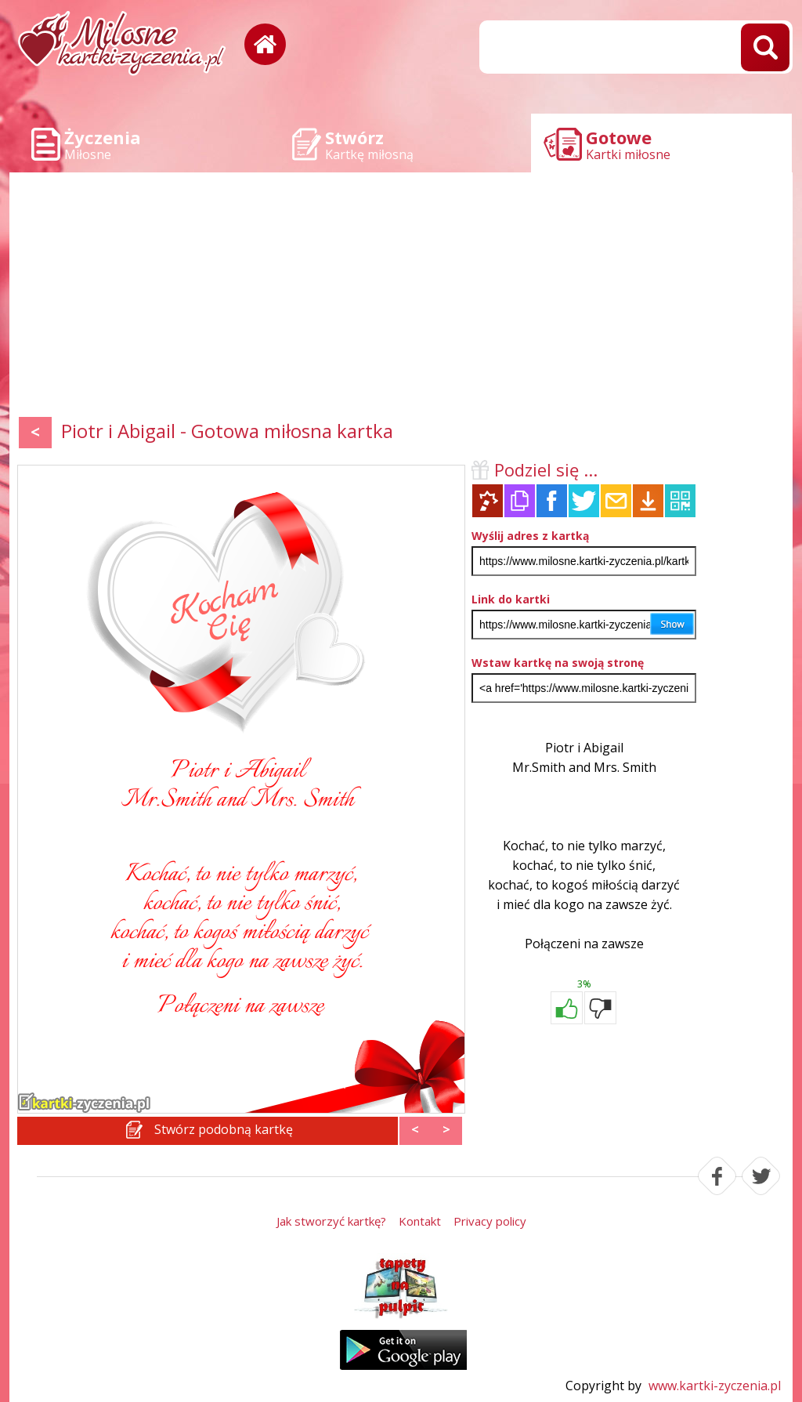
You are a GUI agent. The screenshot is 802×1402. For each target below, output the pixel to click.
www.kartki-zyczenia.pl (714, 1385)
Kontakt (420, 1221)
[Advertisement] (401, 298)
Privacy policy (489, 1221)
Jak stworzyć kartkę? (331, 1221)
